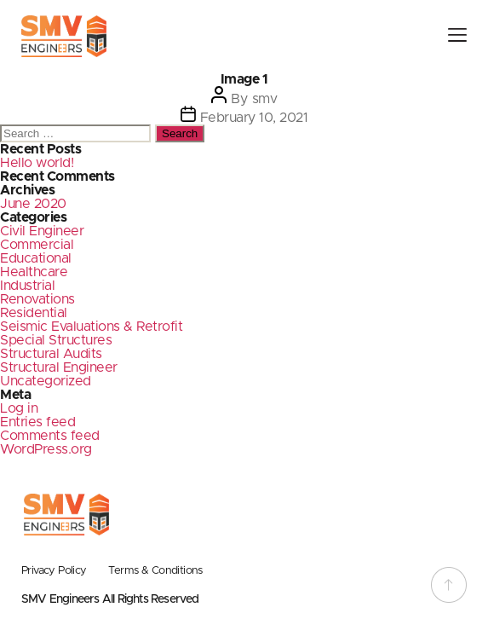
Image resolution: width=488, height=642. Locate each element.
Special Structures (56, 340)
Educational (36, 258)
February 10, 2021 (254, 117)
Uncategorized (45, 381)
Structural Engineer (59, 367)
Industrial (27, 285)
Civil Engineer (41, 231)
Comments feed (50, 435)
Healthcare (33, 272)
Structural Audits (51, 354)
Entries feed (37, 422)
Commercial (36, 245)
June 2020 (33, 204)
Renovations (37, 299)
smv (265, 99)
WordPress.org (46, 449)
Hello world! (36, 163)
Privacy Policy (54, 570)
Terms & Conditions (155, 570)
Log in (18, 408)
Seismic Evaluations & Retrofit (91, 326)
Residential (33, 313)
